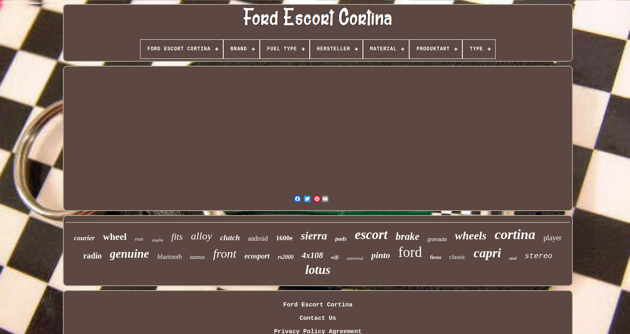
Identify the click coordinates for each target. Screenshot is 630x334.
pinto (380, 255)
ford (410, 252)
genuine (129, 253)
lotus (317, 270)
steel (512, 258)
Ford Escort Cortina (317, 305)
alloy (201, 236)
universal (355, 258)
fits (177, 237)
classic (457, 257)
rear (139, 239)
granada (437, 239)
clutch (230, 237)
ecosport (257, 256)
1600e (284, 238)
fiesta (435, 257)
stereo (538, 256)
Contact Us (318, 318)
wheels (471, 235)
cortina (515, 234)
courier (84, 238)
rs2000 (285, 257)
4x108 (312, 255)
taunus (197, 257)
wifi (335, 257)
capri (487, 253)
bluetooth (169, 256)
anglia (157, 239)
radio (92, 255)
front (224, 253)
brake (407, 236)
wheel (115, 236)
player (553, 238)
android (258, 238)
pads (341, 238)
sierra (314, 236)
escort (371, 234)
